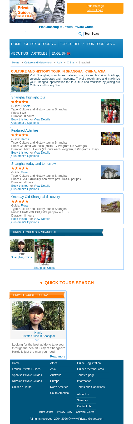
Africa (54, 363)
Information (84, 381)
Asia (53, 369)
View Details (42, 119)
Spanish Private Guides (27, 375)
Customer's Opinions (25, 122)
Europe (54, 381)
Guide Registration (89, 363)
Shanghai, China (21, 255)
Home (16, 44)
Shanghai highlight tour (28, 97)
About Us (19, 53)
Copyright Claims (85, 412)
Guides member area (90, 369)
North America (59, 387)
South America (59, 393)
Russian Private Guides (27, 381)
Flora (24, 172)
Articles (39, 53)
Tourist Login (95, 10)
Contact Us (84, 406)
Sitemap (82, 400)
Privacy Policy (64, 412)
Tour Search (93, 33)
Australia (55, 375)
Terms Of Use (46, 412)
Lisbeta (25, 106)
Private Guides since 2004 (38, 11)
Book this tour (20, 119)
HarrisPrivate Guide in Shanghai (38, 334)
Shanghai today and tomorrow (33, 163)
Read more (57, 356)
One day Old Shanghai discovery (35, 197)
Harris (25, 139)
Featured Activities (25, 130)
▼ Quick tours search (66, 282)
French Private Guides (26, 369)
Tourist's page (95, 6)
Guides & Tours (22, 387)
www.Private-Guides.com (87, 418)
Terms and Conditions (91, 387)
